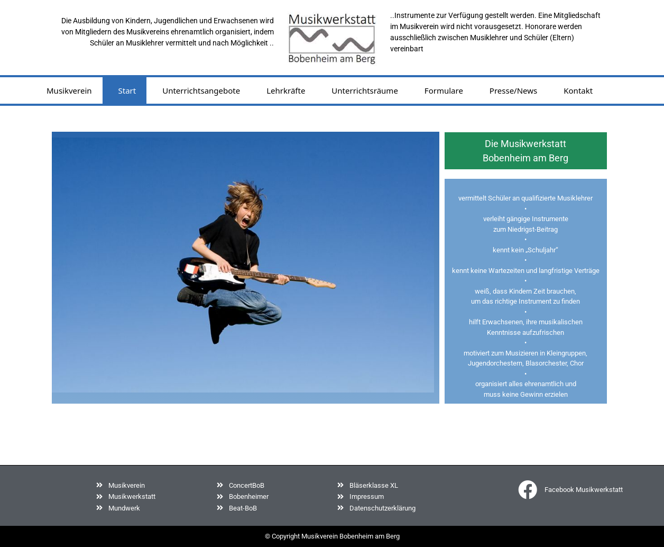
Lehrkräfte (285, 90)
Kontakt (578, 90)
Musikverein (69, 90)
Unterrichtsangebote (201, 90)
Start (127, 90)
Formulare (444, 90)
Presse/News (513, 90)
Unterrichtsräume (364, 90)
